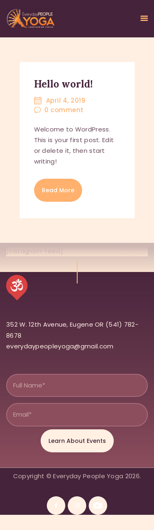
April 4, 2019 (66, 100)
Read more (58, 190)
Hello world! (63, 84)
